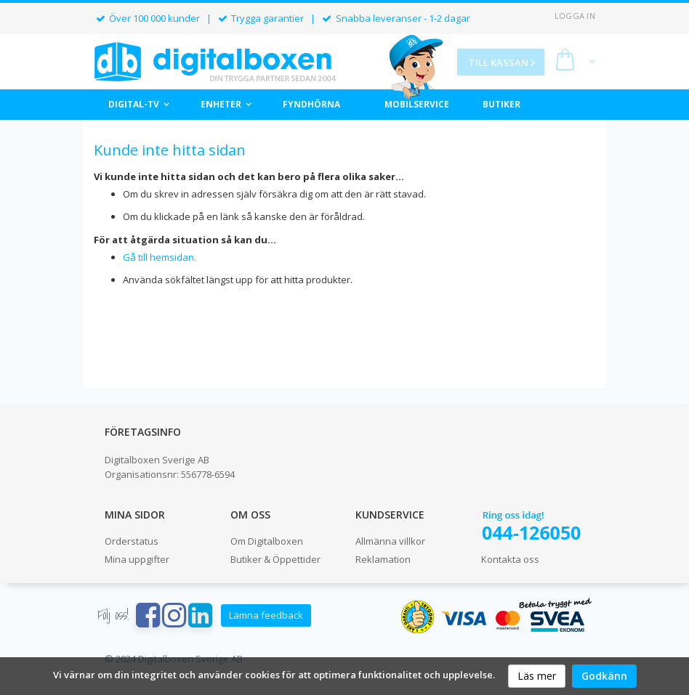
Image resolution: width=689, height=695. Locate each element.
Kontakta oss (510, 559)
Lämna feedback (266, 615)
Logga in (575, 15)
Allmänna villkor (390, 541)
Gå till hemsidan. (159, 257)
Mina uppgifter (137, 559)
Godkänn (604, 676)
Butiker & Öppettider (275, 559)
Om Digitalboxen (266, 541)
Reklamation (383, 559)
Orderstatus (131, 541)
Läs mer (536, 676)
